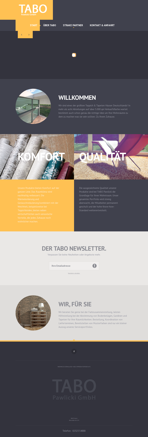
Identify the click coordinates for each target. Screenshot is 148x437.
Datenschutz (86, 366)
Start (33, 25)
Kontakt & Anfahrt (102, 25)
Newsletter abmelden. (74, 273)
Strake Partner (73, 26)
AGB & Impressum (78, 366)
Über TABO (49, 25)
